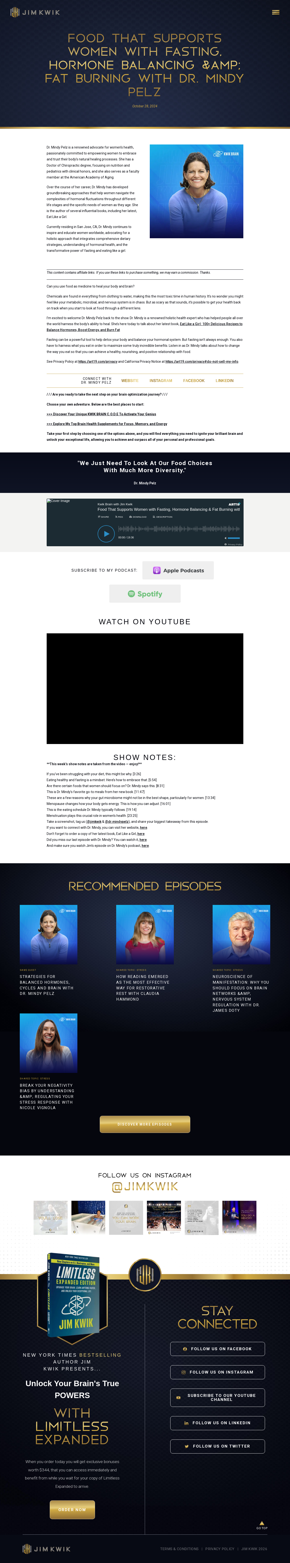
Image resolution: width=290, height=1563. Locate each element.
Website (130, 381)
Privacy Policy (219, 1549)
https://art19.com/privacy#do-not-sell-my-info (201, 361)
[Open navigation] (276, 12)
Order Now (72, 1509)
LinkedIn (225, 381)
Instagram (161, 381)
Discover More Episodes (145, 1124)
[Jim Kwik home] (46, 1549)
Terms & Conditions (179, 1549)
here (143, 827)
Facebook (194, 381)
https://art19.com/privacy (97, 361)
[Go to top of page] (261, 1526)
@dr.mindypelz (117, 822)
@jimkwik (94, 822)
